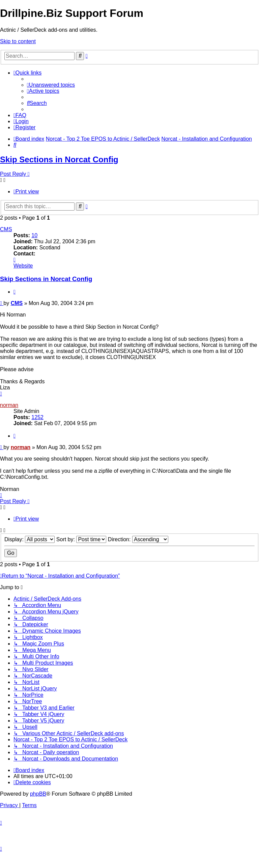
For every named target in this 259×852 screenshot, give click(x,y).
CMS (6, 229)
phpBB (38, 794)
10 (34, 235)
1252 (37, 417)
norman (9, 405)
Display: (29, 539)
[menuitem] (51, 85)
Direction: (138, 539)
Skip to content (18, 41)
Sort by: (81, 539)
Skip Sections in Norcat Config (59, 159)
